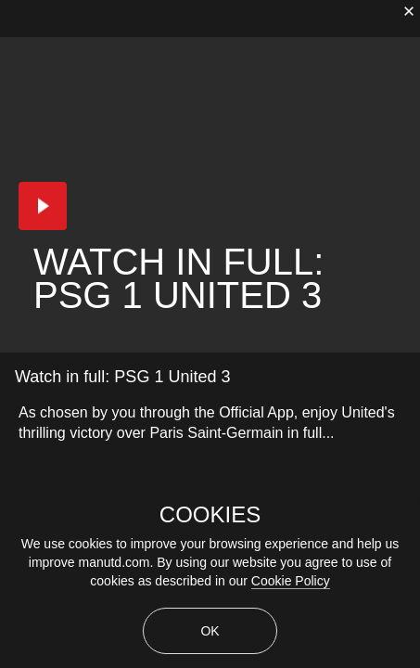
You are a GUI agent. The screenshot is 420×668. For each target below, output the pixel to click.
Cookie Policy (290, 580)
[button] (43, 206)
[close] (409, 11)
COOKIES (210, 515)
